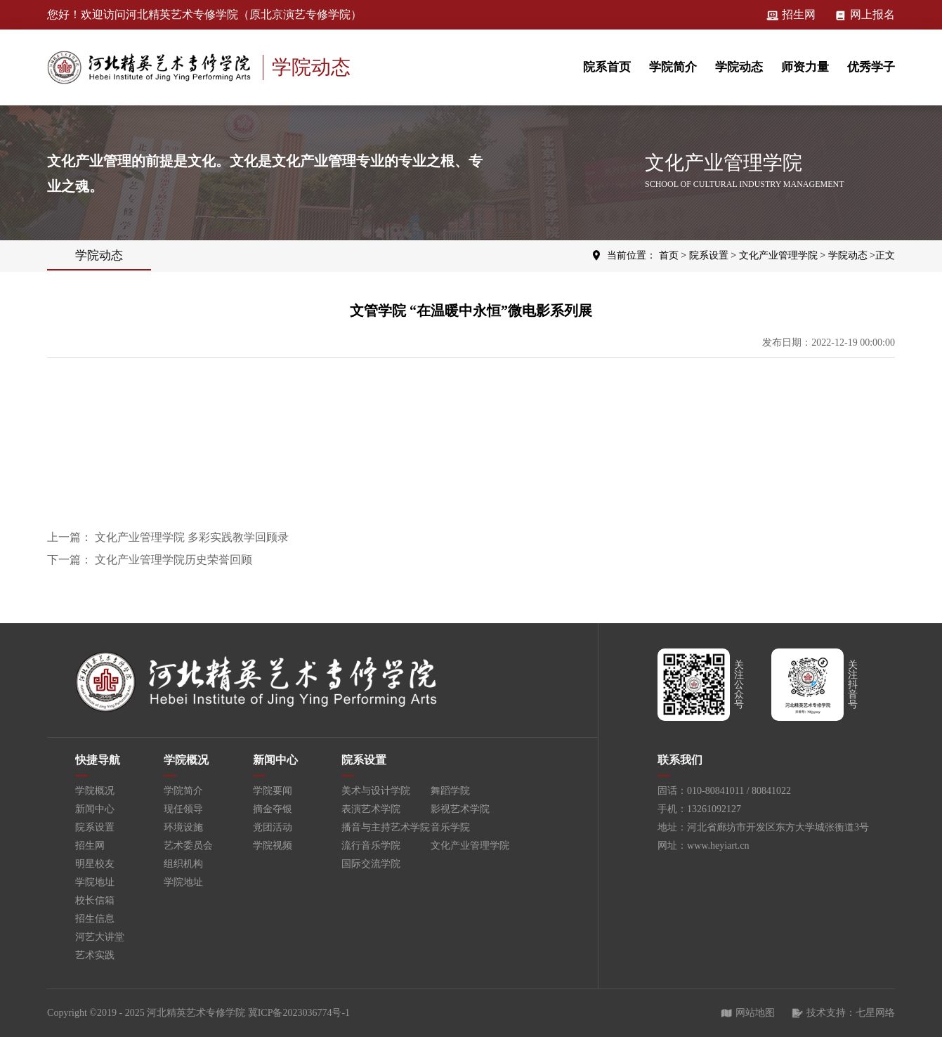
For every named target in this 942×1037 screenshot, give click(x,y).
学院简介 (673, 67)
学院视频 (272, 845)
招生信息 (95, 918)
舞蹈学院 (450, 790)
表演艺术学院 (370, 809)
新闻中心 (95, 809)
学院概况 (95, 790)
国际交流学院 (370, 864)
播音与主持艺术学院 (385, 827)
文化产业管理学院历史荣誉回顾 (173, 560)
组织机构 (183, 864)
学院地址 (95, 882)
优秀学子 (871, 67)
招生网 (791, 14)
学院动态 (739, 67)
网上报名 (865, 14)
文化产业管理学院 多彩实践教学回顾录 (192, 537)
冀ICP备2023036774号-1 (299, 1012)
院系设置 (708, 255)
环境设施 (183, 827)
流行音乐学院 (370, 845)
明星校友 (95, 864)
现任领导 (183, 809)
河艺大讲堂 (99, 937)
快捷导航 (97, 760)
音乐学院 (450, 827)
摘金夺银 (272, 809)
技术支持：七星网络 (843, 1012)
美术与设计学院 (375, 790)
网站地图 (748, 1012)
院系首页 (607, 67)
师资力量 (805, 67)
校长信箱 (95, 900)
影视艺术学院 (460, 809)
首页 (669, 255)
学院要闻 (272, 790)
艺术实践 (95, 955)
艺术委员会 (188, 845)
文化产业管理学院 (778, 255)
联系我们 (680, 760)
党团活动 (272, 827)
